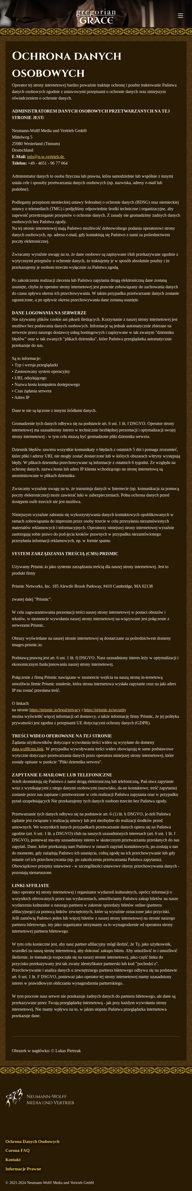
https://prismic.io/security (105, 709)
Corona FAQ (17, 1150)
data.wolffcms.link (28, 748)
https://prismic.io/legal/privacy (55, 709)
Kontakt (13, 1159)
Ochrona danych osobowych (32, 1141)
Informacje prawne (23, 1168)
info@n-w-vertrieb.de (46, 156)
